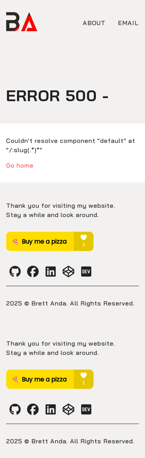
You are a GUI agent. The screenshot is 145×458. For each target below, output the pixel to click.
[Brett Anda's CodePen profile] (68, 271)
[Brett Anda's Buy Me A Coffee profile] (50, 249)
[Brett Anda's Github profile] (15, 271)
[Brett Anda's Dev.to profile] (86, 271)
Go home (20, 165)
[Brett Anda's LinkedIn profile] (50, 271)
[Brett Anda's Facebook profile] (33, 271)
